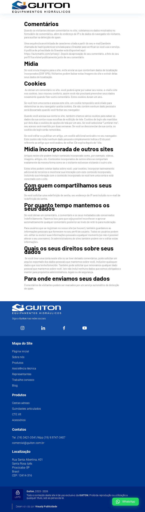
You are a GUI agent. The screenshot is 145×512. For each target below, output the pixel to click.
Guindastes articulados (26, 408)
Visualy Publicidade (46, 506)
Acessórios (19, 420)
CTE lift (16, 414)
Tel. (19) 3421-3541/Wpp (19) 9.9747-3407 (38, 437)
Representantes (21, 374)
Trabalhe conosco (23, 379)
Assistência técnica (24, 368)
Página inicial (20, 351)
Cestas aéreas (21, 403)
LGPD (18, 494)
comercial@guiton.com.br (28, 443)
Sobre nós (18, 357)
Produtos (17, 362)
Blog (15, 385)
